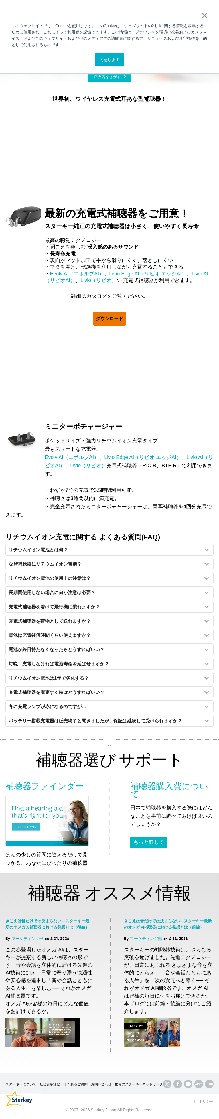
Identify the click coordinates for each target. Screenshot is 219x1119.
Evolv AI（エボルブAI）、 (79, 274)
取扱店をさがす (107, 76)
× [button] (204, 15)
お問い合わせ (101, 1084)
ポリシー (206, 1101)
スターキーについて (20, 1084)
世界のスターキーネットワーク (139, 1084)
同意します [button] (109, 59)
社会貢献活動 (50, 1084)
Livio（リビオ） (98, 280)
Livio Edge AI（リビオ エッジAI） (142, 457)
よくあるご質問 (76, 1084)
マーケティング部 (27, 938)
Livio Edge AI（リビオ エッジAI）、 (150, 274)
